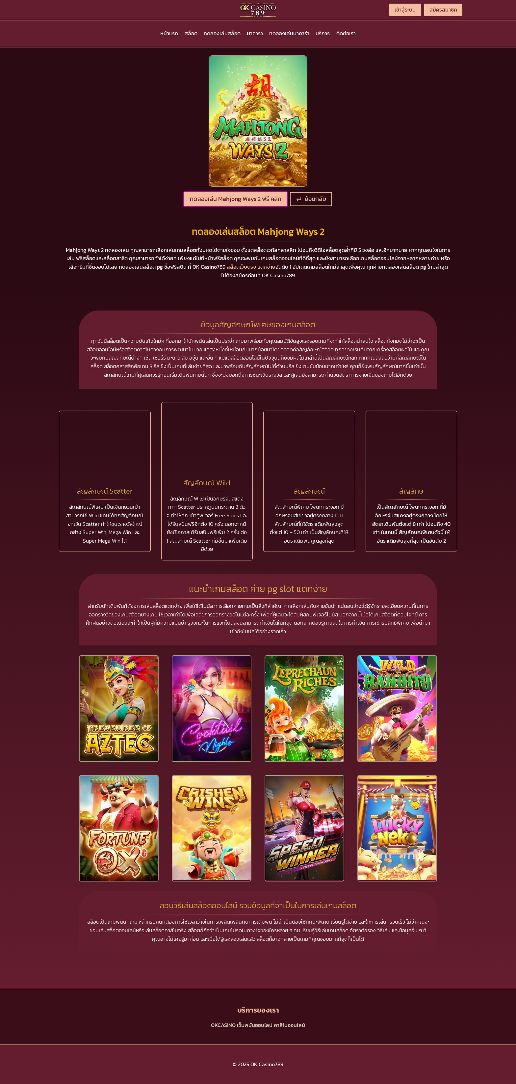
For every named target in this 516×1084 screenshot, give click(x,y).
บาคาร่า (255, 33)
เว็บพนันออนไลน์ (254, 1025)
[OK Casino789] (258, 10)
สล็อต (191, 33)
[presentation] (119, 708)
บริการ (323, 33)
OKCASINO (223, 1025)
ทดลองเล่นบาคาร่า (289, 33)
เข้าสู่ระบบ (405, 10)
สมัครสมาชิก (443, 10)
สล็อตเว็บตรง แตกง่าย (251, 267)
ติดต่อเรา (346, 33)
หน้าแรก (169, 33)
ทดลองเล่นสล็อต (222, 33)
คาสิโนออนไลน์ (289, 1025)
